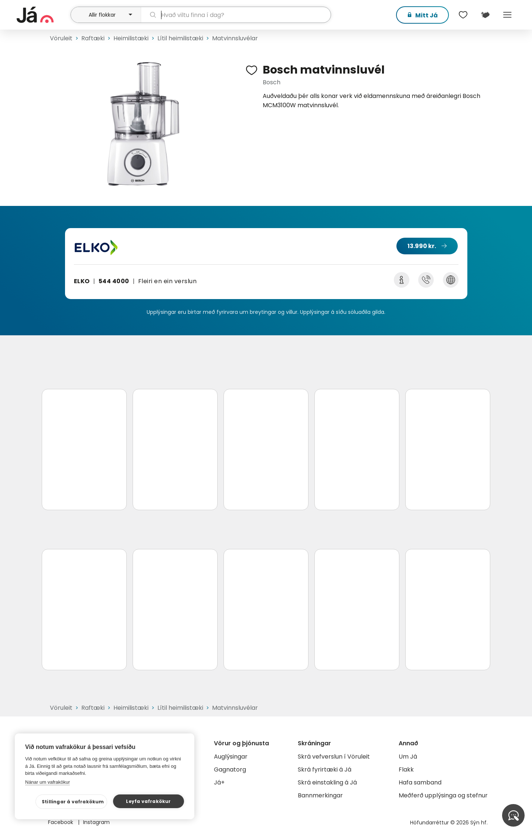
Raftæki (93, 38)
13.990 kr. (421, 246)
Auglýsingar (231, 756)
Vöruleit (61, 38)
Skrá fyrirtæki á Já (324, 769)
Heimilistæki (131, 38)
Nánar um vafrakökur (47, 782)
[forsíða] (43, 15)
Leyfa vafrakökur (148, 801)
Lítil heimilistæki (180, 38)
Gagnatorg (230, 769)
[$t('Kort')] (485, 15)
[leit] (236, 15)
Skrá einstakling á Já (327, 782)
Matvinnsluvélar (235, 38)
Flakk (406, 769)
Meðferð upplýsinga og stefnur (443, 795)
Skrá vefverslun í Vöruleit (334, 756)
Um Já (408, 756)
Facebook (61, 822)
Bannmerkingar (320, 795)
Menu (507, 15)
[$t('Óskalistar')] (463, 15)
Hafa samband (420, 782)
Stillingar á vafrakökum (73, 802)
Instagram (96, 822)
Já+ (219, 782)
